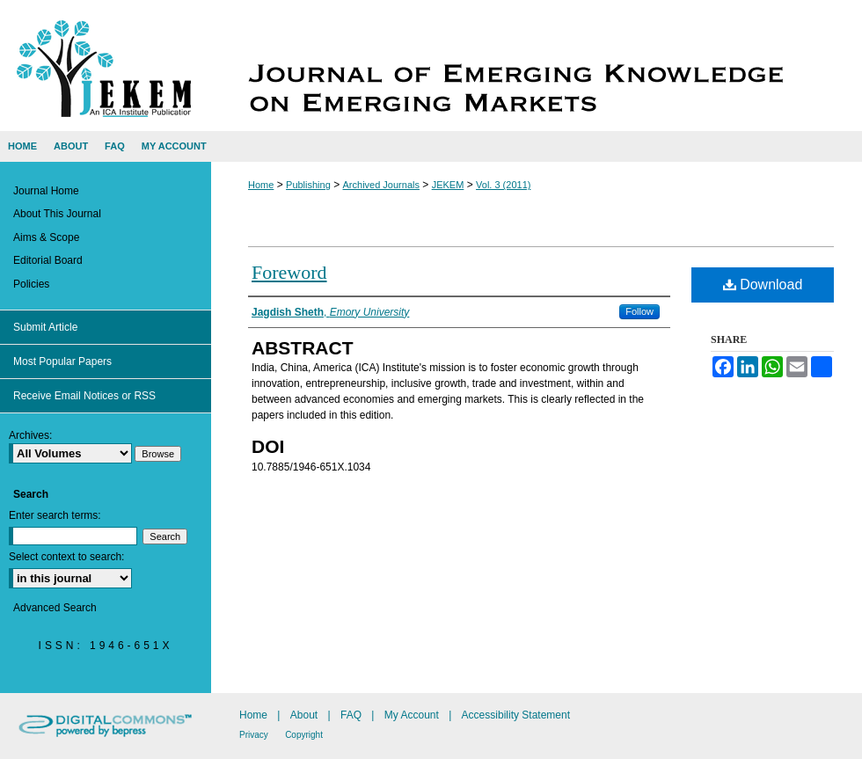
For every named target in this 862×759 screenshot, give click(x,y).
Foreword (289, 272)
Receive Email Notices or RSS (84, 396)
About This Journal (57, 214)
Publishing (308, 184)
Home (261, 184)
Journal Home (46, 191)
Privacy (253, 735)
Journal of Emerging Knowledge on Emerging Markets (536, 65)
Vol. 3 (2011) (503, 184)
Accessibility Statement (516, 715)
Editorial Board (48, 260)
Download (763, 284)
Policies (31, 284)
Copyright (304, 735)
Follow (639, 311)
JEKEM (448, 184)
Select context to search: (66, 557)
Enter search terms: (55, 515)
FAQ (351, 715)
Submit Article (45, 327)
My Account (411, 715)
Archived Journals (381, 184)
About (304, 715)
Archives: (30, 435)
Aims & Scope (46, 237)
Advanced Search (55, 608)
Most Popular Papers (62, 361)
